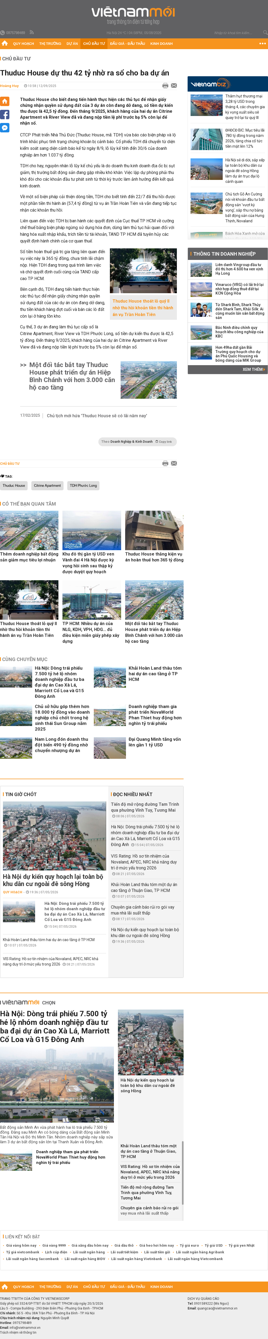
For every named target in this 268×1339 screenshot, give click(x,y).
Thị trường (50, 44)
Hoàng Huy (9, 86)
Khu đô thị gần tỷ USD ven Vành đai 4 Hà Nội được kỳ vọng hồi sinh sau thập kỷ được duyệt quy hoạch (88, 562)
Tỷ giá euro (189, 1245)
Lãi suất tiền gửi (157, 1252)
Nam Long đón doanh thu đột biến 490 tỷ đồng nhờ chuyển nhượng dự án (61, 744)
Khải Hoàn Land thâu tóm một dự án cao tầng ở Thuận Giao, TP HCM (149, 1151)
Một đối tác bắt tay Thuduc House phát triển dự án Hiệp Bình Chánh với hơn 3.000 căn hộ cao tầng (72, 376)
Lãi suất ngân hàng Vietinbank (136, 1259)
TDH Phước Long (83, 485)
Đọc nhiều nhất (132, 794)
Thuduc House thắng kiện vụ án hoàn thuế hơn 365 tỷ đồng (154, 557)
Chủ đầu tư (94, 44)
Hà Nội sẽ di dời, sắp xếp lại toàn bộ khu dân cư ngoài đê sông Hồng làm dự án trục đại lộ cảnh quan (245, 171)
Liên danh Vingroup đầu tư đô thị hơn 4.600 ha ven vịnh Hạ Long (239, 269)
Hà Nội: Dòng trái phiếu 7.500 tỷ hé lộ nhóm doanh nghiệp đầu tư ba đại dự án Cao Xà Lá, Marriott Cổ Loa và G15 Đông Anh (59, 682)
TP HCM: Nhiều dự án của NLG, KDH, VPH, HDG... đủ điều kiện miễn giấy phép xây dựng (90, 632)
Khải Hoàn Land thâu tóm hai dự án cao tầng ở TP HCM (155, 673)
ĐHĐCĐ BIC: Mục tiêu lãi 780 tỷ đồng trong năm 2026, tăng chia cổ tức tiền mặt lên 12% (245, 138)
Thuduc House (14, 485)
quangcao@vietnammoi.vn (217, 1308)
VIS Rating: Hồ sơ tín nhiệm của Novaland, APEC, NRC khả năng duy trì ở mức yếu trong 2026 (144, 862)
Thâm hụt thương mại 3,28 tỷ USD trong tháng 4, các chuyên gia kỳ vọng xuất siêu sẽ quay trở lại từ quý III (245, 107)
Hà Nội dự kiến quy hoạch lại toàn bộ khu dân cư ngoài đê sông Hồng (53, 880)
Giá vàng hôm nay (21, 1245)
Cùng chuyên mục (24, 659)
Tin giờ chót (21, 794)
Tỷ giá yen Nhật (241, 1245)
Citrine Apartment (47, 485)
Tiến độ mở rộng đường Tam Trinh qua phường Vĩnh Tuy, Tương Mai (147, 1192)
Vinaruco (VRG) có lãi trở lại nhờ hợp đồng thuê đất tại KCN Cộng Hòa (239, 288)
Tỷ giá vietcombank (22, 1252)
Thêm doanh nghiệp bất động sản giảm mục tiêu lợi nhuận (29, 557)
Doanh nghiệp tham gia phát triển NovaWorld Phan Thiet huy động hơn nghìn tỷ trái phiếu (155, 715)
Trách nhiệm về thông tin (18, 1332)
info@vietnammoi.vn (25, 1328)
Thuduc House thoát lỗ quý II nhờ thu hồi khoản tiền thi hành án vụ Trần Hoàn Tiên (143, 308)
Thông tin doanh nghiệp (224, 254)
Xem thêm (254, 369)
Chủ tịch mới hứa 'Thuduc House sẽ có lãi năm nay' (97, 415)
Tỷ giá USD (214, 1245)
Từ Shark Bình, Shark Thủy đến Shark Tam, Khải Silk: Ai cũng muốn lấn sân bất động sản (240, 311)
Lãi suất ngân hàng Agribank (200, 1252)
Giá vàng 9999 (54, 1245)
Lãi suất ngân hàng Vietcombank (195, 1259)
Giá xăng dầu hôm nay (90, 1245)
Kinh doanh (161, 44)
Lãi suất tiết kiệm (124, 1252)
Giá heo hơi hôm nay (156, 1245)
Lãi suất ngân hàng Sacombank (32, 1259)
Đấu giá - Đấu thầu (127, 44)
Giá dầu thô (123, 1245)
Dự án (72, 44)
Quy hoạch (23, 44)
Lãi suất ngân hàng (89, 1252)
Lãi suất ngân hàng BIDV (85, 1259)
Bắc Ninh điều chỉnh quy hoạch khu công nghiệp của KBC (239, 331)
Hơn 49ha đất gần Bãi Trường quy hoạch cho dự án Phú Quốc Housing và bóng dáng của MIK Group (238, 353)
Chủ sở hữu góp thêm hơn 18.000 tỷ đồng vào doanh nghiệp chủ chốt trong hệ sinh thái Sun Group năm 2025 (62, 718)
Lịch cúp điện (56, 1252)
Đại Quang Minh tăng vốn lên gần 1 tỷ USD (155, 741)
